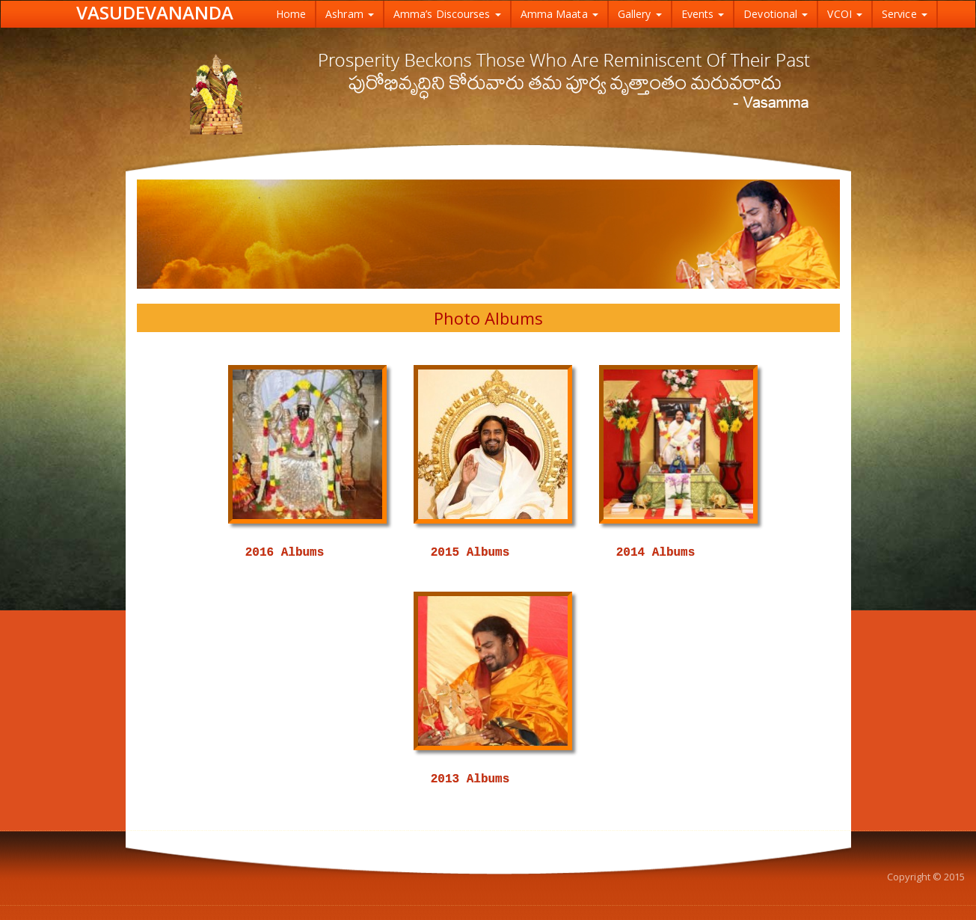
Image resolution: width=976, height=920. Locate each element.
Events (703, 14)
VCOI (844, 14)
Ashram (349, 14)
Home (291, 14)
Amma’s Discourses (447, 14)
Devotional (775, 14)
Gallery (640, 14)
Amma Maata (559, 14)
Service (904, 14)
